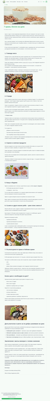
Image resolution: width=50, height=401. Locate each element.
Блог (22, 1)
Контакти (26, 1)
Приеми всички (12, 398)
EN (38, 1)
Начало (7, 1)
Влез (44, 1)
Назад (5, 4)
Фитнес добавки (13, 1)
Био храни (19, 1)
